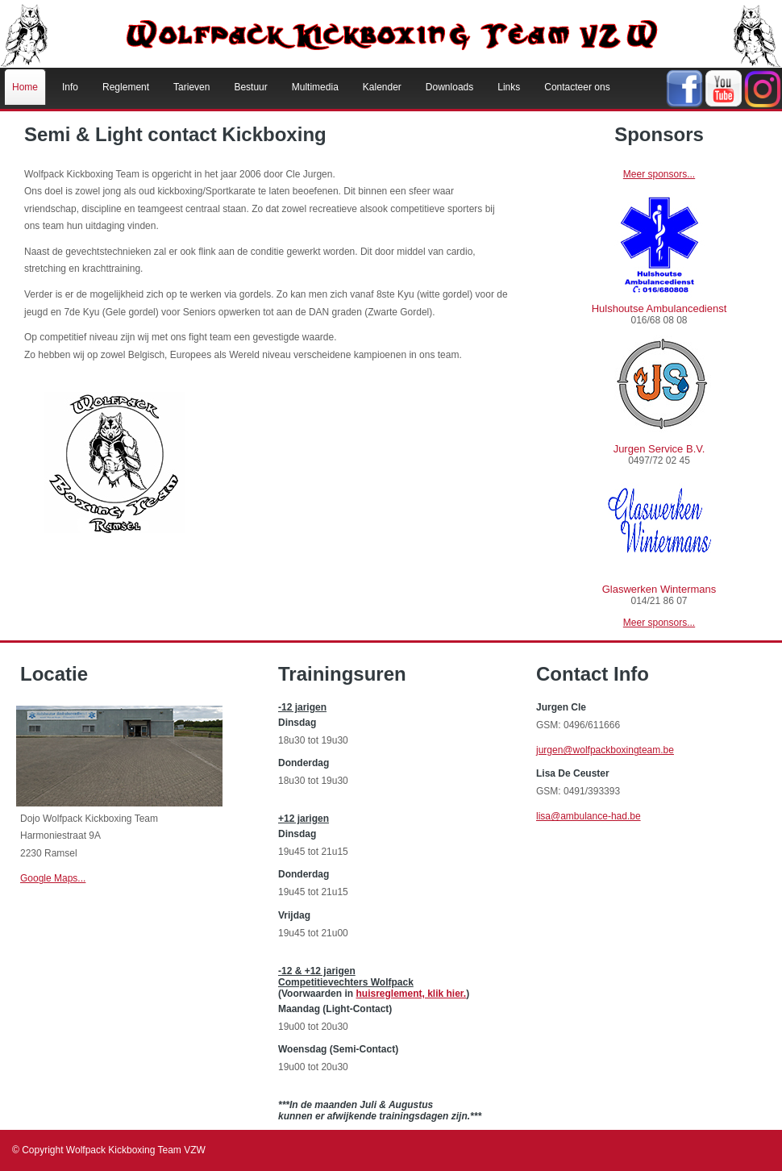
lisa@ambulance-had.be (588, 816)
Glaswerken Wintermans (659, 589)
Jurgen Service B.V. (659, 449)
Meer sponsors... (659, 174)
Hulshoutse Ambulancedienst (659, 308)
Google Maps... (52, 878)
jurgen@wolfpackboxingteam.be (605, 750)
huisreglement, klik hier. (411, 993)
